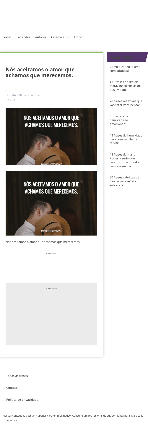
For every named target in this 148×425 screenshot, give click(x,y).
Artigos (79, 37)
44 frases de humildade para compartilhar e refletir (126, 139)
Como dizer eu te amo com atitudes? (125, 69)
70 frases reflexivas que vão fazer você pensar (126, 103)
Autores (40, 37)
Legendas (23, 37)
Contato (12, 388)
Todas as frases (17, 376)
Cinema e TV (60, 37)
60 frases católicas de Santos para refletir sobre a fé (124, 181)
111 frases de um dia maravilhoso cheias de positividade (125, 86)
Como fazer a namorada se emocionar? (119, 120)
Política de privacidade (22, 400)
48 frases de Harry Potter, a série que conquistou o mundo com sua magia (124, 160)
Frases (7, 37)
